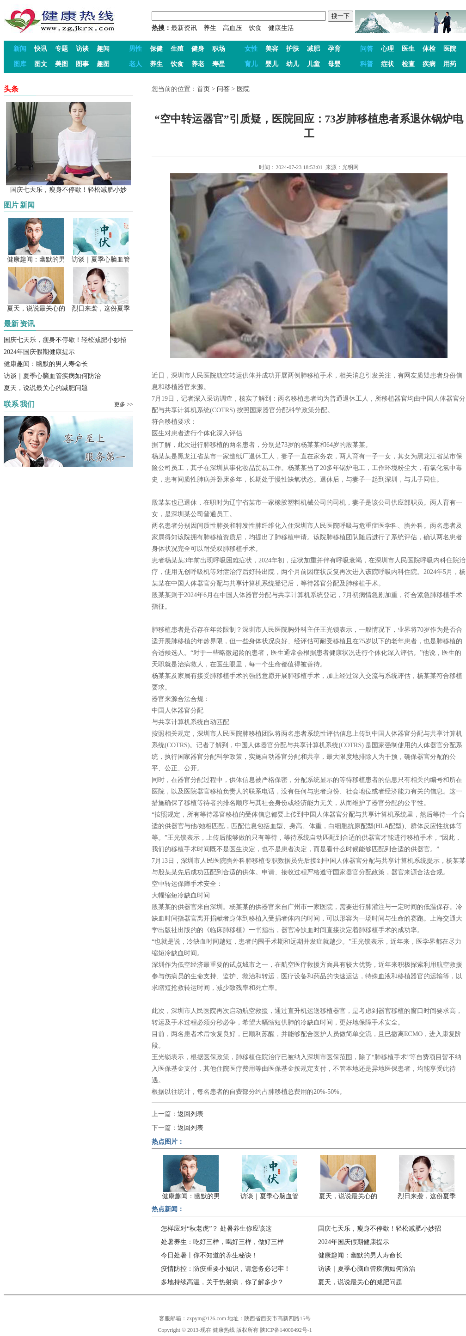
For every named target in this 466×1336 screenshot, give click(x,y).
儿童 (313, 64)
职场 (218, 48)
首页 (203, 88)
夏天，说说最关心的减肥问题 (46, 387)
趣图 (103, 64)
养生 (209, 27)
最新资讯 (184, 27)
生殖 (177, 48)
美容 (271, 48)
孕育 (334, 48)
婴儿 (271, 64)
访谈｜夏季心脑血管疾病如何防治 (52, 375)
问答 (366, 48)
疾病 (429, 64)
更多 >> (123, 404)
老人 (135, 64)
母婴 (334, 64)
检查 (408, 64)
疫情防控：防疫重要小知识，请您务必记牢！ (225, 1268)
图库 (19, 64)
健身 (197, 48)
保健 (156, 48)
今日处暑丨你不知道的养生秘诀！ (209, 1255)
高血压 (232, 27)
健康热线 (224, 1330)
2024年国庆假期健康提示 (39, 351)
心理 (387, 48)
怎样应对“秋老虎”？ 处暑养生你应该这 (216, 1228)
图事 (82, 64)
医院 (449, 48)
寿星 (218, 64)
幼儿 (292, 64)
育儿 (251, 64)
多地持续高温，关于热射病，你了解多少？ (222, 1282)
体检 (429, 48)
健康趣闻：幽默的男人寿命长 (46, 363)
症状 (387, 64)
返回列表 (190, 1113)
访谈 (82, 48)
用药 (449, 64)
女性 (251, 48)
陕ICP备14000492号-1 (286, 1330)
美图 (61, 64)
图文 (40, 64)
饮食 (255, 27)
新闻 (19, 48)
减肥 (313, 48)
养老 (197, 64)
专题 (61, 48)
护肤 (292, 48)
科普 (366, 64)
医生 (408, 48)
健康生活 (281, 27)
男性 (135, 48)
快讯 (40, 48)
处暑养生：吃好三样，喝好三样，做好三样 (222, 1241)
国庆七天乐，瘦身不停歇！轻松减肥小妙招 (65, 339)
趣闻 (103, 48)
